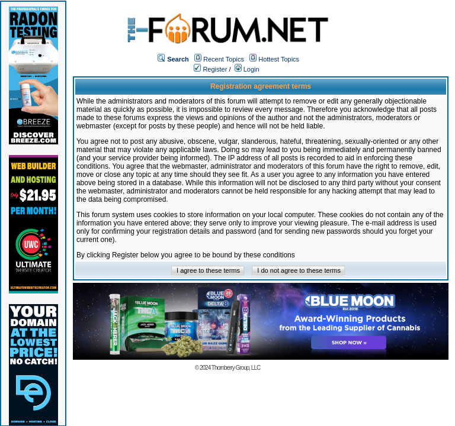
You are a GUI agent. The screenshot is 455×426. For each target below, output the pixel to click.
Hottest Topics (278, 59)
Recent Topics (223, 59)
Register (210, 69)
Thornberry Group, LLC (236, 367)
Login (247, 69)
